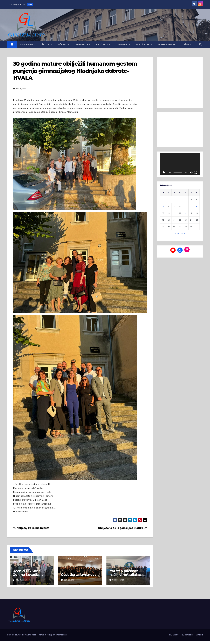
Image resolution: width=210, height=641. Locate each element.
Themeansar (61, 635)
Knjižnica (102, 44)
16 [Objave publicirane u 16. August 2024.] (186, 213)
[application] (180, 164)
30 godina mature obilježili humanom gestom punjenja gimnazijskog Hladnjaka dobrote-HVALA (75, 70)
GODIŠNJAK (143, 44)
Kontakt (199, 635)
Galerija (122, 44)
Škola (46, 44)
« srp (177, 234)
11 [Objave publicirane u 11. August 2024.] (196, 206)
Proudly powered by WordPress (22, 635)
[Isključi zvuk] (191, 172)
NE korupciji (186, 635)
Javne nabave (166, 44)
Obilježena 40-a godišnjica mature (122, 528)
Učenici (63, 44)
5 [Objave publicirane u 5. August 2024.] (163, 206)
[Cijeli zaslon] (195, 172)
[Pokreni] (164, 172)
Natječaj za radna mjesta (31, 528)
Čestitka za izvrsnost (78, 574)
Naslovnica (27, 44)
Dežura (186, 44)
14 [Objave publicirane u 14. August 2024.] (174, 213)
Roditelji (82, 44)
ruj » (183, 234)
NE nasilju (173, 635)
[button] (200, 44)
